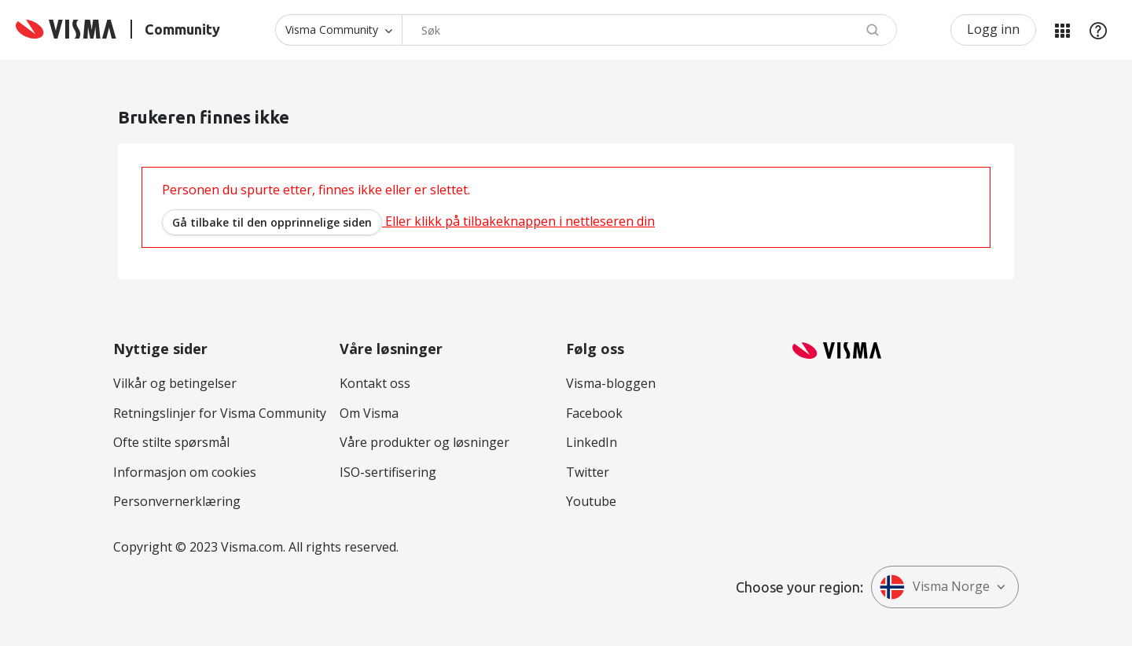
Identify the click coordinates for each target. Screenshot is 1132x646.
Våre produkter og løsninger (424, 442)
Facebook (594, 413)
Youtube (591, 501)
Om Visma (369, 413)
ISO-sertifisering (388, 472)
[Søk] (649, 30)
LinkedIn (591, 442)
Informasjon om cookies (184, 472)
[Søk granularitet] (338, 30)
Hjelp (1098, 30)
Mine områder (1062, 30)
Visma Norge (935, 587)
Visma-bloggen (611, 383)
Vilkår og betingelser (175, 383)
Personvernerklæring (177, 501)
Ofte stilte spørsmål (171, 442)
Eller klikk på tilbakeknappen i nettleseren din (408, 221)
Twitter (587, 472)
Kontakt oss (375, 383)
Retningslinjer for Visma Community (219, 413)
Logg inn (993, 29)
